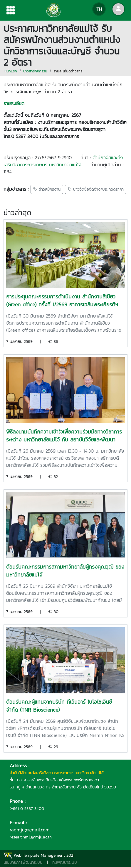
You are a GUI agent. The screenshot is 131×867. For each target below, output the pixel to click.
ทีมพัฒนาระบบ (64, 862)
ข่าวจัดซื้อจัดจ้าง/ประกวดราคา (96, 189)
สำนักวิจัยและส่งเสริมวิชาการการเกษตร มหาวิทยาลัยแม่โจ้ (63, 161)
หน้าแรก (10, 71)
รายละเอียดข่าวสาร (67, 71)
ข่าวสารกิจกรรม (35, 71)
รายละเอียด (14, 103)
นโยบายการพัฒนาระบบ (23, 862)
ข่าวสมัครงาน (47, 189)
